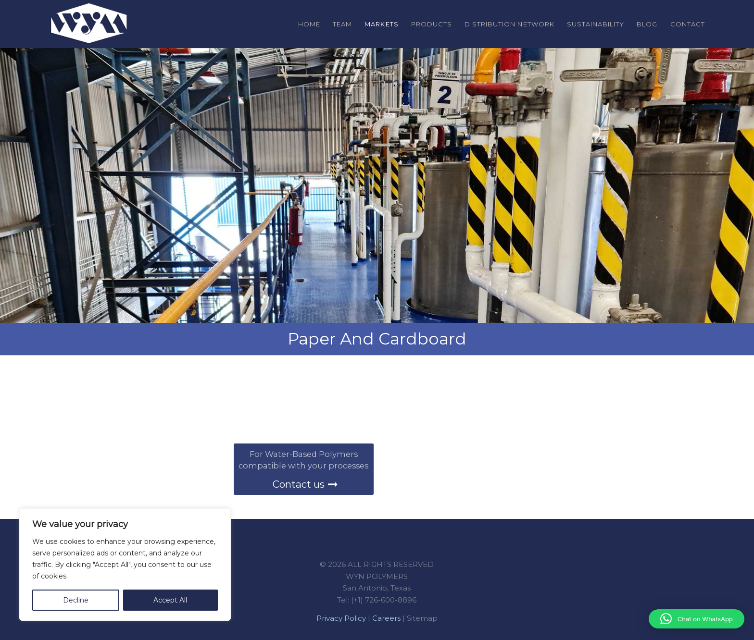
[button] (696, 618)
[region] (125, 564)
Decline (75, 600)
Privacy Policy (341, 618)
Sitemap (422, 618)
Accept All (170, 600)
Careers (386, 618)
